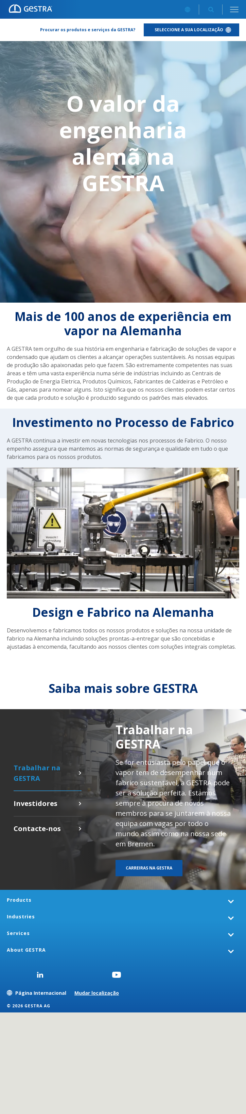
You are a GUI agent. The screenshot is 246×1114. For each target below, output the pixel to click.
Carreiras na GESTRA (80, 773)
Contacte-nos (80, 828)
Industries (21, 916)
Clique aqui (80, 803)
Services (18, 933)
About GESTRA (26, 950)
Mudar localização (96, 993)
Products (19, 900)
